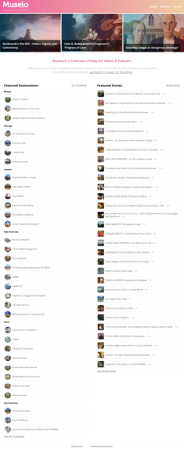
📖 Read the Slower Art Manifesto (111, 72)
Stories (178, 6)
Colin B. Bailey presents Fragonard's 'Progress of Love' (86, 45)
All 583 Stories (173, 85)
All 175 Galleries (79, 85)
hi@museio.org (76, 446)
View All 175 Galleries (14, 436)
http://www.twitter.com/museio (101, 446)
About (153, 6)
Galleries (165, 6)
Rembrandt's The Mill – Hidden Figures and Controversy (30, 45)
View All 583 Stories (106, 371)
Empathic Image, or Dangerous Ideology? (152, 47)
